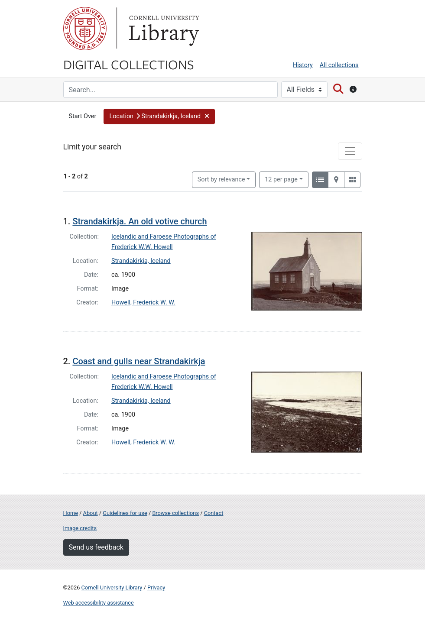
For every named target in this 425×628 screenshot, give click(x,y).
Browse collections (175, 513)
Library (163, 28)
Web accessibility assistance (98, 602)
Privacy (156, 587)
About (90, 513)
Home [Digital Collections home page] (70, 513)
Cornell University (85, 28)
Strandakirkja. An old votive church (139, 221)
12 (281, 179)
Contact (214, 513)
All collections (339, 65)
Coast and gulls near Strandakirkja (138, 361)
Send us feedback (96, 547)
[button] (159, 116)
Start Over (83, 116)
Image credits (80, 528)
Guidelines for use (125, 513)
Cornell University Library (112, 587)
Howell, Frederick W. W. (143, 302)
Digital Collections (128, 64)
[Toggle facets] (350, 151)
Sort (221, 179)
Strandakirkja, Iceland (141, 261)
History (303, 65)
